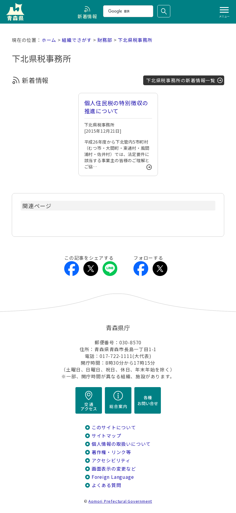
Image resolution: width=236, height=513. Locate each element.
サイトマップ (106, 435)
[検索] (127, 11)
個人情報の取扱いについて (121, 443)
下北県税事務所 (135, 40)
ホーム (49, 40)
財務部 (105, 40)
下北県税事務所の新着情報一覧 (180, 80)
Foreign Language (113, 476)
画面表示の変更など (114, 468)
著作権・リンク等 (111, 452)
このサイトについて (114, 427)
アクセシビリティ (111, 460)
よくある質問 (106, 485)
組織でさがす (77, 40)
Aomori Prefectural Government (120, 501)
